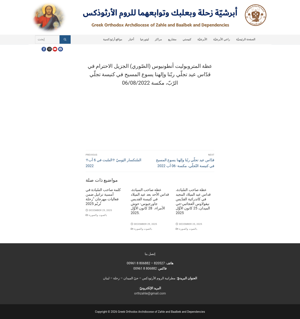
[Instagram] (49, 49)
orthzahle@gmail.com (150, 293)
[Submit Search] (65, 39)
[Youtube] (55, 49)
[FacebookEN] (60, 49)
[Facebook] (43, 49)
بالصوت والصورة (96, 215)
